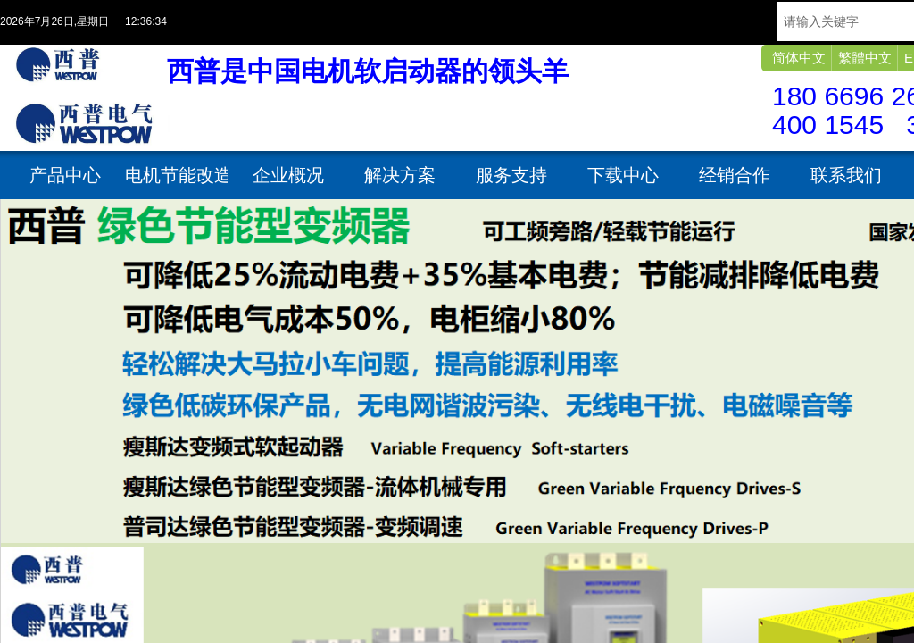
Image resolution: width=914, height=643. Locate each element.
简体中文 (799, 57)
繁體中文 (865, 57)
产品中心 (65, 175)
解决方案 (400, 175)
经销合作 (734, 175)
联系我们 (846, 175)
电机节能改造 (176, 175)
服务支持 (511, 175)
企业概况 (288, 175)
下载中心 (623, 175)
